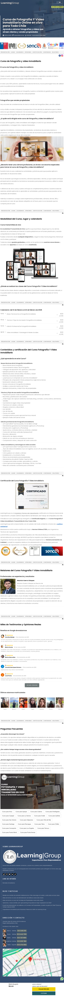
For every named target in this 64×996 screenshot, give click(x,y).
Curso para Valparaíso (26, 820)
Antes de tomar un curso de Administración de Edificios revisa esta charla (23, 898)
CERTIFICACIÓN (37, 52)
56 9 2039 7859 (21, 941)
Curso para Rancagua (24, 824)
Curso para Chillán (53, 824)
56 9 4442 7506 (21, 934)
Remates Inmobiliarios (9, 883)
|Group (10, 2)
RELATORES (55, 52)
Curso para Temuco (43, 828)
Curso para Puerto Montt (9, 832)
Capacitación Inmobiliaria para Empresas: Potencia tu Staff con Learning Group (24, 909)
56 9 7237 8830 (21, 938)
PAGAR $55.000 (44, 989)
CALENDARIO (20, 52)
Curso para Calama (36, 811)
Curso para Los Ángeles (27, 828)
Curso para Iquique (21, 811)
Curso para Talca (39, 824)
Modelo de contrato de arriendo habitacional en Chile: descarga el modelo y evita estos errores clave (31, 895)
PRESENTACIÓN (5, 52)
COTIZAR (44, 993)
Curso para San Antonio (9, 820)
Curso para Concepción (9, 828)
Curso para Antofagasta (53, 811)
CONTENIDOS (47, 52)
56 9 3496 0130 (22, 931)
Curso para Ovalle (39, 816)
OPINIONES (28, 52)
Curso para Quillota (54, 816)
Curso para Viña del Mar (44, 820)
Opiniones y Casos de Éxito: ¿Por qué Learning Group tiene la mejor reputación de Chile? (27, 903)
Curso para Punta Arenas (27, 832)
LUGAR (13, 52)
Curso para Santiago (8, 824)
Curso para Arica (7, 811)
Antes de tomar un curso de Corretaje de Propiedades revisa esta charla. (23, 900)
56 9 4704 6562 (21, 945)
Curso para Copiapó (8, 816)
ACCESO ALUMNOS (57, 7)
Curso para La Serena (24, 816)
